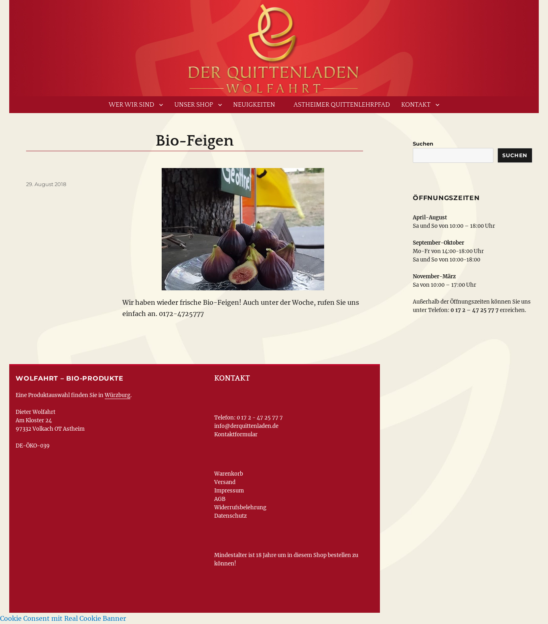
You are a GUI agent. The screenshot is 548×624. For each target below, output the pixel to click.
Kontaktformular (236, 434)
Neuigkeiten (254, 104)
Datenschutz (230, 516)
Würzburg (117, 395)
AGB (219, 499)
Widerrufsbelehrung (240, 507)
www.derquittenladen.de (274, 46)
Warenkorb (228, 473)
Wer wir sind (131, 104)
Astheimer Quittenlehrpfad (342, 104)
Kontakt (415, 104)
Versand (224, 482)
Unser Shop (193, 104)
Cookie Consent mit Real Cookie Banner (63, 618)
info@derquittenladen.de (246, 426)
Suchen (423, 143)
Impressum (229, 490)
